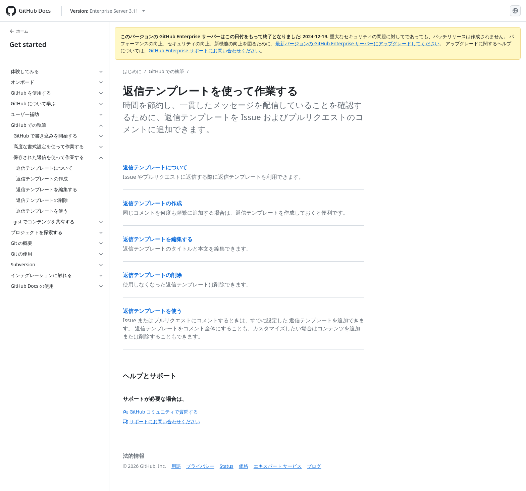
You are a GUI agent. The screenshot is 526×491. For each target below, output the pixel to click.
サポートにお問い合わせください (161, 421)
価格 (243, 466)
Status (226, 466)
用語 (176, 466)
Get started (27, 44)
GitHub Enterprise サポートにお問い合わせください (204, 50)
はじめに (132, 71)
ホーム (18, 31)
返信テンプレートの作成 (152, 203)
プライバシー (200, 466)
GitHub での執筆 (166, 71)
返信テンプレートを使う (152, 311)
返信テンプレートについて (155, 167)
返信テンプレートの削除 (152, 275)
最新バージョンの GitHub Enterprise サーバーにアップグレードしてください (357, 43)
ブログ (314, 466)
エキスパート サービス (278, 466)
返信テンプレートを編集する (158, 239)
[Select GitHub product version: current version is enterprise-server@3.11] (107, 11)
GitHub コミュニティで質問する (160, 411)
